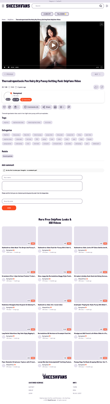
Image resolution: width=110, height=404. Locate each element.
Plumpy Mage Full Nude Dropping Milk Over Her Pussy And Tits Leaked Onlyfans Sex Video (91, 362)
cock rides (88, 135)
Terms (75, 387)
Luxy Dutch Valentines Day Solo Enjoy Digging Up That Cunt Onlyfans (19, 333)
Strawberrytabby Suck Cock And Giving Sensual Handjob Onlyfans (91, 276)
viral (28, 143)
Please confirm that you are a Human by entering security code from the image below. (25, 193)
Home (4, 20)
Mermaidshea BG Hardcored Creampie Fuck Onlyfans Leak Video (55, 333)
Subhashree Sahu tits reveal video (50, 305)
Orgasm (89, 139)
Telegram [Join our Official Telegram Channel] (51, 1)
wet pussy (78, 143)
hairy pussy (16, 135)
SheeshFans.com (52, 400)
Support (31, 387)
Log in (30, 393)
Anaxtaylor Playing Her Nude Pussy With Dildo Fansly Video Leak (91, 305)
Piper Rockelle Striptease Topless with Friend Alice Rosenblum (19, 362)
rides (66, 139)
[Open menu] (107, 6)
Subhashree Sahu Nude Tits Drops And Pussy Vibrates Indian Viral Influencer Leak (19, 248)
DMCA (74, 390)
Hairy (79, 135)
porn (87, 143)
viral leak (36, 143)
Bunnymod (17, 93)
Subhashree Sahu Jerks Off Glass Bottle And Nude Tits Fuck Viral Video (91, 248)
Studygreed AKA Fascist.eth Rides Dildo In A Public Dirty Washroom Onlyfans (91, 333)
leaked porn (96, 143)
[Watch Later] (9, 107)
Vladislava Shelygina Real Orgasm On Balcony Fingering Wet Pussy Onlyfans (19, 305)
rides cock (19, 139)
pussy (44, 139)
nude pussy (19, 143)
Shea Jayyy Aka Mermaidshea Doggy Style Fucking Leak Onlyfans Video (55, 276)
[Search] (101, 6)
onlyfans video (8, 139)
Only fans (26, 135)
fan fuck (28, 139)
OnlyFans (11, 20)
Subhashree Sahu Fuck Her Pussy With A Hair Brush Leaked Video (55, 248)
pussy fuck (70, 135)
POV (37, 139)
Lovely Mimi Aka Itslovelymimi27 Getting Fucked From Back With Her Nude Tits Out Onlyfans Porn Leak (55, 362)
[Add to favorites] (4, 107)
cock (74, 139)
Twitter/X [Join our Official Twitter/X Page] (58, 1)
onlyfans (6, 122)
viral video (48, 122)
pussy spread (7, 143)
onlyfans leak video (18, 122)
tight (81, 139)
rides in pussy (37, 135)
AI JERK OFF (47, 14)
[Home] (18, 6)
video (59, 139)
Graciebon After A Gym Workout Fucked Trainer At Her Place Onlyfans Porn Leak (19, 276)
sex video (68, 143)
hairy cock (60, 135)
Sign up (31, 390)
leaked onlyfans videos (34, 122)
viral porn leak (57, 143)
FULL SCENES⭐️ (61, 14)
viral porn (46, 143)
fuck (52, 139)
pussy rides (49, 135)
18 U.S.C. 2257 (77, 393)
